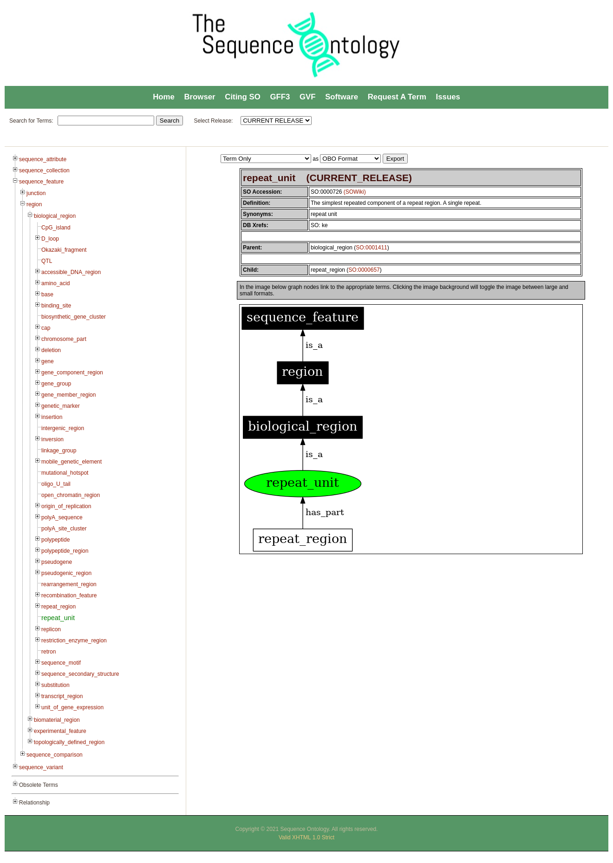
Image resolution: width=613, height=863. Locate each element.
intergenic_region (62, 428)
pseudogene (56, 562)
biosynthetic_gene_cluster (73, 317)
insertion (51, 417)
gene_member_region (68, 395)
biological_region (55, 216)
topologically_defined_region (69, 742)
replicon (51, 629)
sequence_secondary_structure (80, 674)
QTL (46, 261)
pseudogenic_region (66, 573)
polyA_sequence (62, 517)
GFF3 (280, 96)
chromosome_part (63, 339)
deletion (51, 350)
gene (47, 361)
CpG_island (56, 227)
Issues (448, 96)
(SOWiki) (355, 192)
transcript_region (62, 696)
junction (36, 193)
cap (45, 328)
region (34, 204)
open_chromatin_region (70, 495)
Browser (199, 96)
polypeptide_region (64, 551)
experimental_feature (60, 731)
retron (48, 651)
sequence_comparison (54, 755)
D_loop (50, 238)
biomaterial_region (57, 720)
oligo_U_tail (56, 484)
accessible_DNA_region (71, 272)
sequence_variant (41, 767)
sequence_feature (41, 181)
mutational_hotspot (64, 473)
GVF (308, 96)
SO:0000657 (363, 270)
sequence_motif (61, 663)
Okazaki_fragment (63, 250)
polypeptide (55, 539)
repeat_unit (58, 617)
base (47, 294)
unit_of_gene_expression (72, 707)
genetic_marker (60, 406)
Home (164, 96)
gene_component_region (72, 372)
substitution (55, 685)
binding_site (56, 305)
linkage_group (58, 450)
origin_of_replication (66, 506)
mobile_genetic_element (71, 461)
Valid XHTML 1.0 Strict (306, 837)
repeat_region (58, 606)
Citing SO (242, 96)
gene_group (56, 383)
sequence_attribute (42, 159)
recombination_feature (69, 595)
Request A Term (397, 96)
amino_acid (55, 283)
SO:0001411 (371, 247)
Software (341, 96)
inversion (52, 439)
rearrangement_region (69, 584)
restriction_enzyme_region (74, 640)
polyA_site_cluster (63, 528)
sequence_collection (44, 170)
